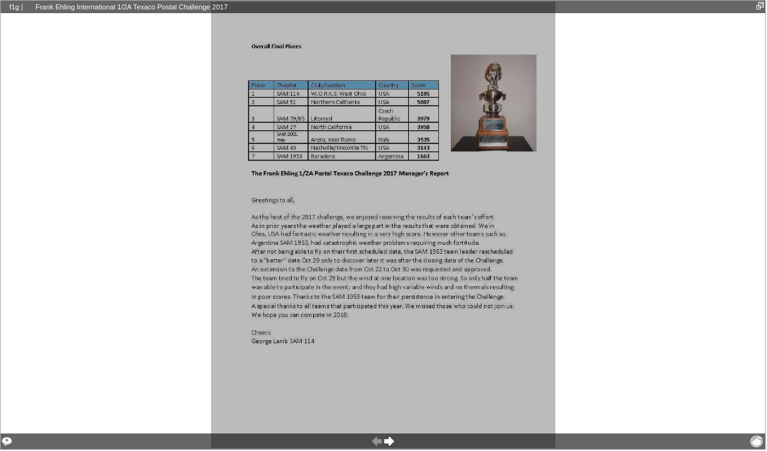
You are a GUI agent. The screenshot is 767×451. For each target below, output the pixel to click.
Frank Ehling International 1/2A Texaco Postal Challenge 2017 (132, 7)
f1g (14, 7)
